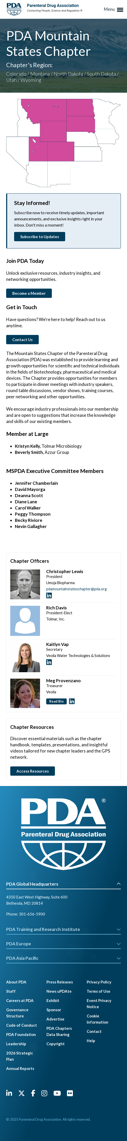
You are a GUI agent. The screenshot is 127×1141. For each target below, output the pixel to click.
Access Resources (32, 771)
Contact (94, 1031)
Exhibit (52, 1000)
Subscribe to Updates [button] (39, 236)
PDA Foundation (21, 1034)
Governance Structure (17, 1012)
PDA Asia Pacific (63, 958)
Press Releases (59, 982)
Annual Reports (20, 1068)
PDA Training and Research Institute (63, 929)
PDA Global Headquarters (63, 884)
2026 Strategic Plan (19, 1056)
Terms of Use (98, 991)
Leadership (16, 1043)
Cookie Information (97, 1019)
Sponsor (53, 1009)
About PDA (16, 982)
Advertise (55, 1019)
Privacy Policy (99, 982)
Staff (11, 991)
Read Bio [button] (56, 701)
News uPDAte (59, 991)
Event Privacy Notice (99, 1003)
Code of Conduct (21, 1025)
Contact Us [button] (22, 339)
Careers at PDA (20, 1000)
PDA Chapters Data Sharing (59, 1031)
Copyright (55, 1043)
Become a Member (29, 293)
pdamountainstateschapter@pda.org (76, 589)
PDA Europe (63, 943)
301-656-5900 (32, 914)
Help (91, 1040)
